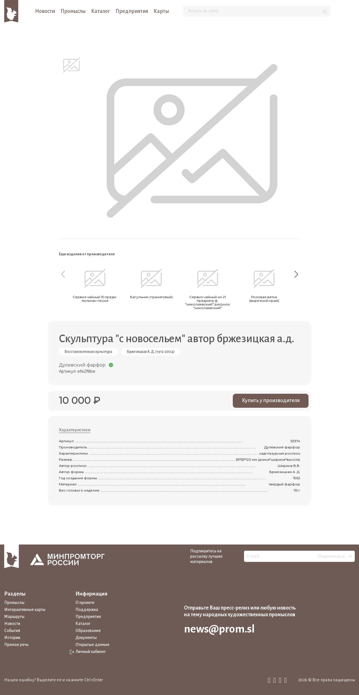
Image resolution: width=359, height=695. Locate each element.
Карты (161, 11)
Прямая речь (16, 644)
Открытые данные (92, 644)
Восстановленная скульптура (88, 352)
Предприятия (132, 11)
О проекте (84, 602)
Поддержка (86, 609)
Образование (88, 630)
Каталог (100, 11)
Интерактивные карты (24, 609)
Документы (86, 637)
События (12, 630)
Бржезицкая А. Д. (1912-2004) (150, 352)
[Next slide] (296, 274)
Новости (45, 11)
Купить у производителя (271, 400)
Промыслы (73, 11)
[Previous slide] (63, 274)
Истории (12, 637)
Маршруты (14, 616)
